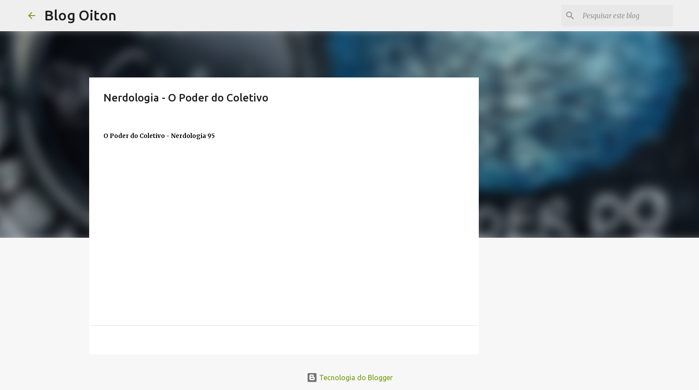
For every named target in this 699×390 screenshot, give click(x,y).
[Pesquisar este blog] (626, 15)
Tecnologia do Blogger (350, 378)
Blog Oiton (80, 15)
